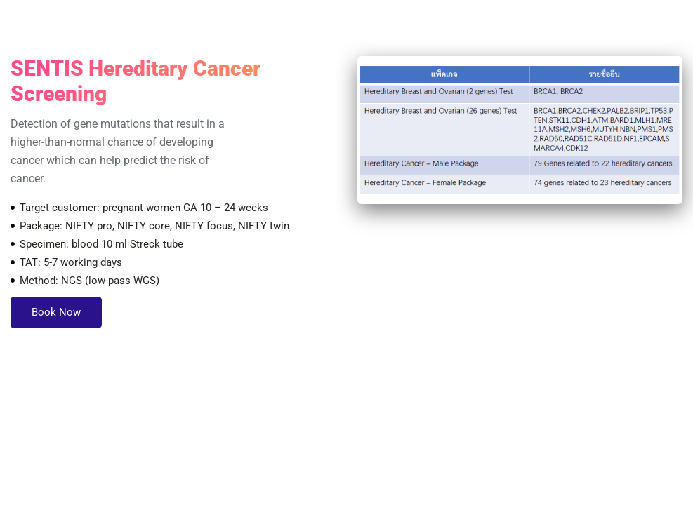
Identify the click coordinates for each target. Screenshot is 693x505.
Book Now (56, 312)
